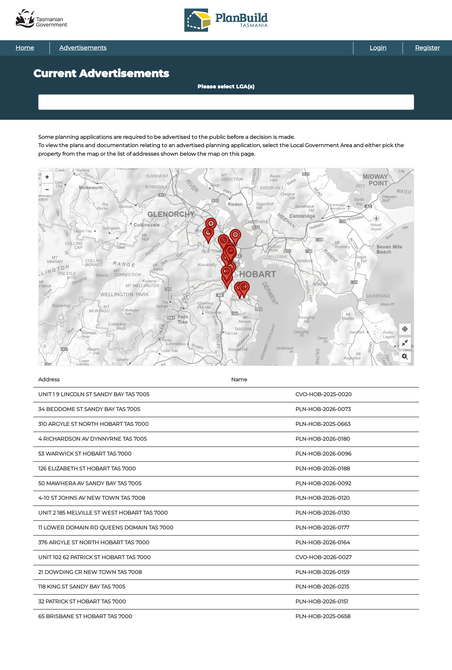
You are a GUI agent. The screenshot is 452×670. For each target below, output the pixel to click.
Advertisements (82, 47)
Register (427, 47)
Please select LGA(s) (226, 86)
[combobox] (226, 102)
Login (378, 47)
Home (24, 47)
